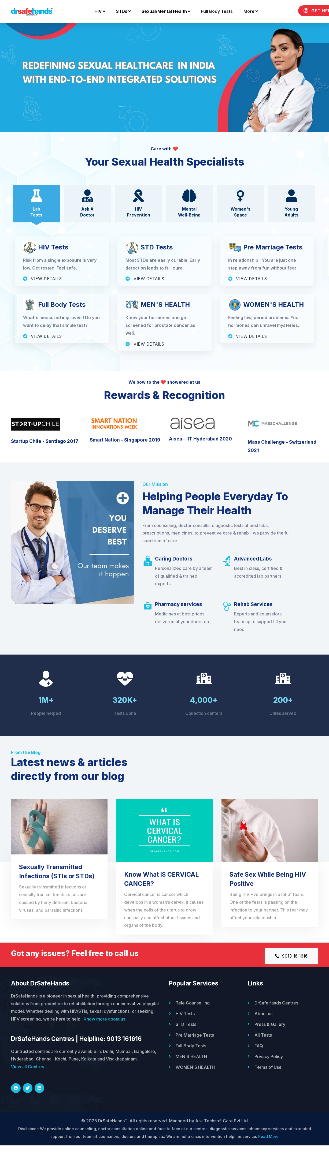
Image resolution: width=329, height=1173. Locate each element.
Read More (268, 1163)
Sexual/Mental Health (113, 31)
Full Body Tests (164, 31)
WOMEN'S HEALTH (195, 1094)
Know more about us (104, 1046)
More (198, 31)
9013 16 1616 (289, 983)
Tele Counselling (193, 1030)
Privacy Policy (268, 1084)
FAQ (258, 1073)
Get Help (265, 30)
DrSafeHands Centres (276, 1030)
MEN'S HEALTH (191, 1084)
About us (263, 1041)
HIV (47, 31)
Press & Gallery (269, 1052)
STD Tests (186, 1052)
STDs (70, 31)
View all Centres (27, 1094)
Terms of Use (268, 1094)
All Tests (263, 1062)
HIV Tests (185, 1041)
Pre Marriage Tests (195, 1062)
